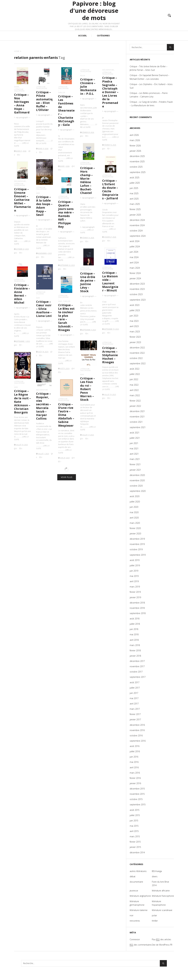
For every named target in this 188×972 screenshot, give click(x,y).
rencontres (135, 920)
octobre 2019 (136, 549)
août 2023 (134, 305)
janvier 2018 (135, 655)
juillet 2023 (135, 310)
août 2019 (134, 560)
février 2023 (135, 336)
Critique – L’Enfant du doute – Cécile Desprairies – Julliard (110, 189)
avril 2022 (134, 390)
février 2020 (135, 528)
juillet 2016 (135, 751)
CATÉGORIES (103, 35)
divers (16, 87)
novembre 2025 (137, 161)
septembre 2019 (138, 554)
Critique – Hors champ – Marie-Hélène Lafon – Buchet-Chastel (87, 180)
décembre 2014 (137, 852)
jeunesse (134, 890)
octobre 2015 (136, 799)
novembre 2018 (137, 608)
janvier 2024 (135, 278)
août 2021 (134, 432)
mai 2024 (134, 257)
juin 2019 (134, 570)
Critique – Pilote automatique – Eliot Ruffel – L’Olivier (44, 101)
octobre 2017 (136, 671)
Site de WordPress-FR (162, 944)
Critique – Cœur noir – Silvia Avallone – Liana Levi (44, 309)
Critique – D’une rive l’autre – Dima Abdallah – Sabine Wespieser (66, 417)
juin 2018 (134, 629)
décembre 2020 (137, 475)
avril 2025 (134, 198)
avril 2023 (134, 326)
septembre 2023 (138, 299)
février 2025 (135, 209)
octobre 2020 (136, 485)
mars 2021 (135, 459)
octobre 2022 (136, 358)
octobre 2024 (136, 230)
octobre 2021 (136, 421)
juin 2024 (134, 251)
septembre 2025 (138, 172)
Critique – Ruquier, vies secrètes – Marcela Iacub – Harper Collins (44, 408)
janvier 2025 (135, 214)
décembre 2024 (137, 220)
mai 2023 (134, 321)
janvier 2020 (135, 533)
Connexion (135, 939)
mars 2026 (135, 140)
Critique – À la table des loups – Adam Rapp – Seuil (44, 206)
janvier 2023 (135, 342)
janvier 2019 (135, 597)
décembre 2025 (137, 156)
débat (132, 876)
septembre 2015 (138, 804)
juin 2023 (134, 315)
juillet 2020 (135, 501)
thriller (61, 92)
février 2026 (135, 145)
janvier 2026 (135, 150)
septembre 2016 (138, 740)
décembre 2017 (137, 661)
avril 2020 (134, 517)
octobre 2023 (136, 294)
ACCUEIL (82, 35)
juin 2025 (134, 188)
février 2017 (135, 714)
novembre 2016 (137, 730)
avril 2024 (134, 262)
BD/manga (157, 871)
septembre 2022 (138, 363)
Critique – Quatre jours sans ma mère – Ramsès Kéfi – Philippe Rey (66, 214)
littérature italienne (42, 301)
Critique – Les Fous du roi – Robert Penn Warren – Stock (88, 389)
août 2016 (134, 746)
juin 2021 (134, 443)
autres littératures (138, 871)
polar (82, 75)
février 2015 (135, 841)
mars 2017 (135, 708)
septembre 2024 (138, 236)
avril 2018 (134, 639)
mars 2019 (135, 586)
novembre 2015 (137, 794)
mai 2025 (134, 193)
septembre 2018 (138, 613)
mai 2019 (134, 576)
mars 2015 (135, 836)
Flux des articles (161, 939)
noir (38, 193)
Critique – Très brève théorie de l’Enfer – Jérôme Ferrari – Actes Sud (148, 68)
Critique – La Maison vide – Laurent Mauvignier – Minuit (110, 286)
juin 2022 (134, 379)
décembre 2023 (137, 283)
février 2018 (135, 650)
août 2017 (134, 682)
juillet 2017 (135, 687)
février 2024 (135, 273)
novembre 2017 (137, 666)
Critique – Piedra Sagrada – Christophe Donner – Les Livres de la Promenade (110, 92)
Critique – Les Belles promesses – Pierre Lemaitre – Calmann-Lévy (149, 95)
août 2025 (134, 177)
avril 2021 (134, 453)
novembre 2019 (137, 544)
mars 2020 (135, 523)
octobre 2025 (136, 166)
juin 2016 (134, 756)
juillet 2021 (135, 437)
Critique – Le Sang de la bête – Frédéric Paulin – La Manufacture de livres (151, 103)
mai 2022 (134, 384)
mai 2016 (134, 762)
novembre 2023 (137, 289)
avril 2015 (134, 831)
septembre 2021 (138, 427)
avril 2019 (134, 581)
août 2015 (134, 810)
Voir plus (66, 477)
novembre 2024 (137, 225)
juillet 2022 (135, 374)
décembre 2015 (137, 788)
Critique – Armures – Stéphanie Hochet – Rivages (110, 362)
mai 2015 (134, 825)
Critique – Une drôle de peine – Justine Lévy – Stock (88, 287)
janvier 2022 (135, 406)
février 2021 (135, 464)
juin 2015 (134, 820)
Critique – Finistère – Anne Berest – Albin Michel (22, 298)
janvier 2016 (135, 783)
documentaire (108, 70)
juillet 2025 (135, 182)
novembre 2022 (137, 352)
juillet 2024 (135, 246)
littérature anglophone (19, 90)
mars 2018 (135, 645)
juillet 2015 (135, 815)
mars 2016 (135, 772)
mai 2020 (134, 512)
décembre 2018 (137, 602)
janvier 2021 (135, 469)
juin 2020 (134, 506)
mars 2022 (135, 395)
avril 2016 (134, 767)
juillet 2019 (135, 565)
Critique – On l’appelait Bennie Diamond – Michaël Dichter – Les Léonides (149, 77)
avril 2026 (134, 135)
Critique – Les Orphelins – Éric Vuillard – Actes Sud (151, 86)
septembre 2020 (138, 491)
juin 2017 (134, 693)
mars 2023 (135, 331)
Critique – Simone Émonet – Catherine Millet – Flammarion (22, 199)
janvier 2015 (135, 847)
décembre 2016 (137, 725)
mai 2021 (134, 448)
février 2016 (135, 778)
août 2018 (134, 618)
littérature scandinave (162, 910)
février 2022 (135, 400)
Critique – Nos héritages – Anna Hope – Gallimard (22, 103)
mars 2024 (135, 267)
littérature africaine (161, 890)
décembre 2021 (137, 411)
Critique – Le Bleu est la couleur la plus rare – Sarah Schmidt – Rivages (66, 321)
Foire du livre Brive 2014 (160, 883)
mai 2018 (134, 634)
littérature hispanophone (159, 903)
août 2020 (134, 496)
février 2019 (135, 592)
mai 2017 (134, 698)
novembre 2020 (137, 480)
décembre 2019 (137, 538)
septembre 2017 (138, 677)
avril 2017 (134, 703)
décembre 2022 (137, 347)
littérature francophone (41, 87)
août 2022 (134, 368)
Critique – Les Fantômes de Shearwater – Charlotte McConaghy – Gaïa (66, 110)
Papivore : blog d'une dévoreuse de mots (94, 10)
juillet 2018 (135, 623)
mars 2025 (135, 204)
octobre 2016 (136, 735)
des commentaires (141, 944)
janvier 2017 (135, 719)
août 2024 (134, 241)
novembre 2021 (137, 416)
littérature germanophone (137, 903)
